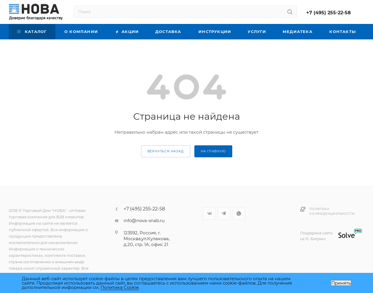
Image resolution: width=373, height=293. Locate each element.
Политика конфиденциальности (331, 211)
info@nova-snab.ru (144, 220)
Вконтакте (209, 213)
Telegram (224, 213)
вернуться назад (165, 151)
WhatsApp (239, 213)
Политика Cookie (120, 287)
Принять (341, 283)
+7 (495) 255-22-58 (328, 12)
